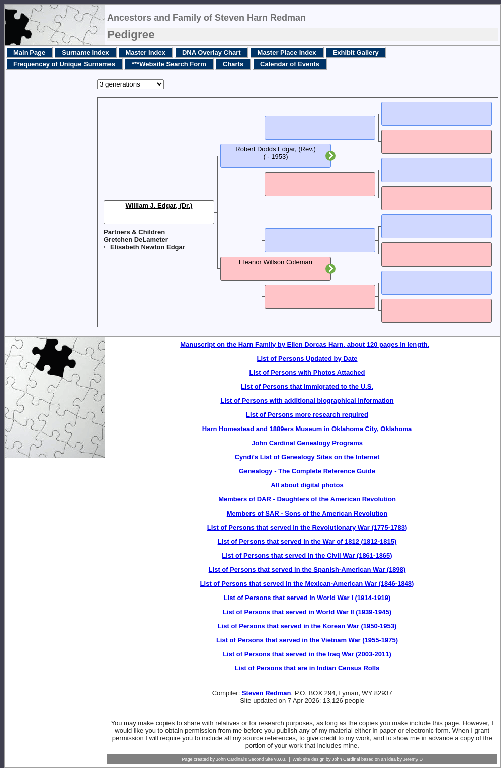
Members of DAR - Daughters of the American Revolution (307, 499)
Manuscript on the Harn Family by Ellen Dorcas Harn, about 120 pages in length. (304, 344)
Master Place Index (287, 52)
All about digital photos (307, 485)
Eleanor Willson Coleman (275, 262)
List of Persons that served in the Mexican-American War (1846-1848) (307, 583)
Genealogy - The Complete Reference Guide (307, 471)
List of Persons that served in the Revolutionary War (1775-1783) (307, 527)
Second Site (260, 759)
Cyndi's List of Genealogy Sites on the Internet (307, 457)
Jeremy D (413, 759)
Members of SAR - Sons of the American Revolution (307, 513)
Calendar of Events (289, 64)
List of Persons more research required (307, 414)
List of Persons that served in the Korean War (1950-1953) (307, 626)
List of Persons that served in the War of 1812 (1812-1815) (307, 541)
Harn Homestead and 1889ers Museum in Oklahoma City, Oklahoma (307, 429)
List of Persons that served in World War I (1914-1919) (307, 598)
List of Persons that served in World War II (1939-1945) (307, 612)
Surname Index (85, 52)
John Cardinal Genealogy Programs (307, 443)
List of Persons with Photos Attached (307, 372)
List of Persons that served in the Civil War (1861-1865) (307, 555)
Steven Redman (266, 693)
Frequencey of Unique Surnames (64, 64)
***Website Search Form (169, 64)
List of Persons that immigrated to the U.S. (307, 386)
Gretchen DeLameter (136, 239)
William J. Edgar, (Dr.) (159, 205)
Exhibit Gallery (356, 52)
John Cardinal (346, 759)
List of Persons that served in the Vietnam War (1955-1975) (307, 640)
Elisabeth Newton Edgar (147, 247)
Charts (233, 64)
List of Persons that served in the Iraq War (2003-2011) (307, 654)
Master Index (145, 52)
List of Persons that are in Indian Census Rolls (307, 668)
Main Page (29, 52)
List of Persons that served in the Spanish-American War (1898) (307, 569)
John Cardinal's (231, 759)
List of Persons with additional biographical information (307, 400)
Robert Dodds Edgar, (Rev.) (275, 149)
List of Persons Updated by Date (307, 358)
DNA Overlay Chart (211, 52)
